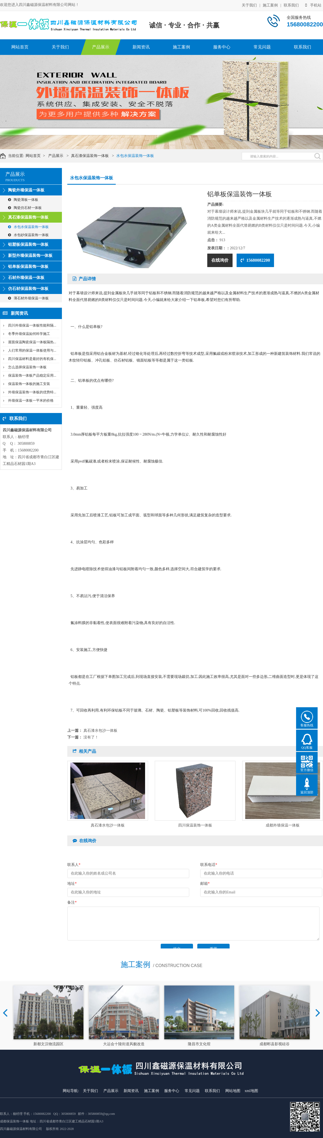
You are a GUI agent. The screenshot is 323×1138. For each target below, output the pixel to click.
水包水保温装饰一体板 (140, 156)
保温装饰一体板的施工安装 (29, 384)
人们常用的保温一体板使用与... (32, 350)
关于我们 (249, 5)
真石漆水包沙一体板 (100, 731)
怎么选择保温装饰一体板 (27, 367)
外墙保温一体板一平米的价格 (31, 400)
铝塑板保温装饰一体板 (28, 244)
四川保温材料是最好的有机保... (32, 359)
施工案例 (270, 5)
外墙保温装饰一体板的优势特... (32, 392)
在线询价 (220, 260)
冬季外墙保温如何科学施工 (29, 334)
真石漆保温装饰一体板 (95, 156)
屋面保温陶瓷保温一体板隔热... (32, 342)
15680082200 (255, 260)
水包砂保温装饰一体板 (28, 235)
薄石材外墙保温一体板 (28, 298)
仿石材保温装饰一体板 (28, 288)
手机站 (313, 5)
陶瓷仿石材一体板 (25, 208)
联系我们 (291, 5)
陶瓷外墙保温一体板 (26, 190)
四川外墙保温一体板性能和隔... (32, 325)
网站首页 (20, 47)
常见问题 (262, 47)
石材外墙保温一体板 (26, 277)
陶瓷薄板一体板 (23, 200)
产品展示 (100, 47)
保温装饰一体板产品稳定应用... (32, 375)
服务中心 (221, 47)
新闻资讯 (141, 47)
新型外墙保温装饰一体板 (30, 255)
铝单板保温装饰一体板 (28, 266)
